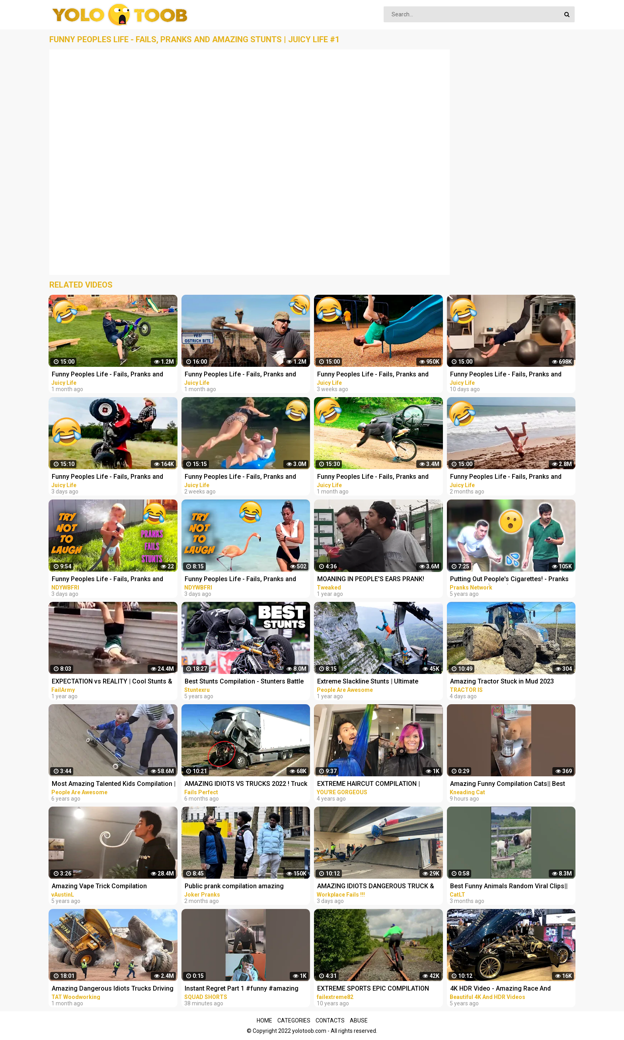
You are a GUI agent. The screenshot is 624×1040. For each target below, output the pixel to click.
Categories (293, 1020)
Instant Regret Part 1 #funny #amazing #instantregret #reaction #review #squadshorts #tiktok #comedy (241, 989)
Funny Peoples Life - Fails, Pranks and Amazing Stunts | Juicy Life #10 (506, 375)
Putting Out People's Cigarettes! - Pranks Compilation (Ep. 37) (509, 579)
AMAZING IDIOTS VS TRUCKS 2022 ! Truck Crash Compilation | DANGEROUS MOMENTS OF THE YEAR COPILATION (246, 784)
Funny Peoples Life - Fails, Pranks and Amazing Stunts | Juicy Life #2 (506, 477)
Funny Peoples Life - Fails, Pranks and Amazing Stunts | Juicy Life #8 (373, 375)
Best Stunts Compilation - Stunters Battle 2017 (244, 682)
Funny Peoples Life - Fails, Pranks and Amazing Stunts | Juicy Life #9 (240, 477)
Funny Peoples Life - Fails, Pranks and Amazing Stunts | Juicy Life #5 (107, 375)
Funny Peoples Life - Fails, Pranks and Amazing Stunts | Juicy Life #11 (107, 477)
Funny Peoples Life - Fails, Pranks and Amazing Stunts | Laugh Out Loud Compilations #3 (107, 579)
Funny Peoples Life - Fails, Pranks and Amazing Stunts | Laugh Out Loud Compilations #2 (240, 579)
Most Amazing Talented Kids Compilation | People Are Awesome (114, 784)
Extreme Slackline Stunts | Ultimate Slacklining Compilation (367, 682)
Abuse (359, 1020)
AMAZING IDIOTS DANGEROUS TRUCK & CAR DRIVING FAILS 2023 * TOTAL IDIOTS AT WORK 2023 (376, 886)
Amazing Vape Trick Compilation (99, 886)
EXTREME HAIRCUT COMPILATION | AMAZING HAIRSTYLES (368, 784)
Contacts (330, 1020)
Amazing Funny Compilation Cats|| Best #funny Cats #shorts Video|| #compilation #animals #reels (511, 784)
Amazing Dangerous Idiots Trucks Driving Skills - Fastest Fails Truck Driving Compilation (113, 989)
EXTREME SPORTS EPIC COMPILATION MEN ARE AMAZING (373, 989)
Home (264, 1020)
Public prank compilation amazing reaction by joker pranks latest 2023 (237, 886)
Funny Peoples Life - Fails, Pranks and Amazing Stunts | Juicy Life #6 (373, 477)
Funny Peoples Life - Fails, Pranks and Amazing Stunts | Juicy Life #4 (240, 375)
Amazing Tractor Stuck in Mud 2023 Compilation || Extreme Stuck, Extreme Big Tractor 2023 (511, 682)
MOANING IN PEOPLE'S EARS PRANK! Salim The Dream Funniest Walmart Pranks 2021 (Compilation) (379, 579)
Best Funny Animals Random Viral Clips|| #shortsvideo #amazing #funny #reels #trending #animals (508, 886)
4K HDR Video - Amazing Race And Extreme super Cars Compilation (500, 989)
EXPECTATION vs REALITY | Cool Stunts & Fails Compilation (112, 682)
